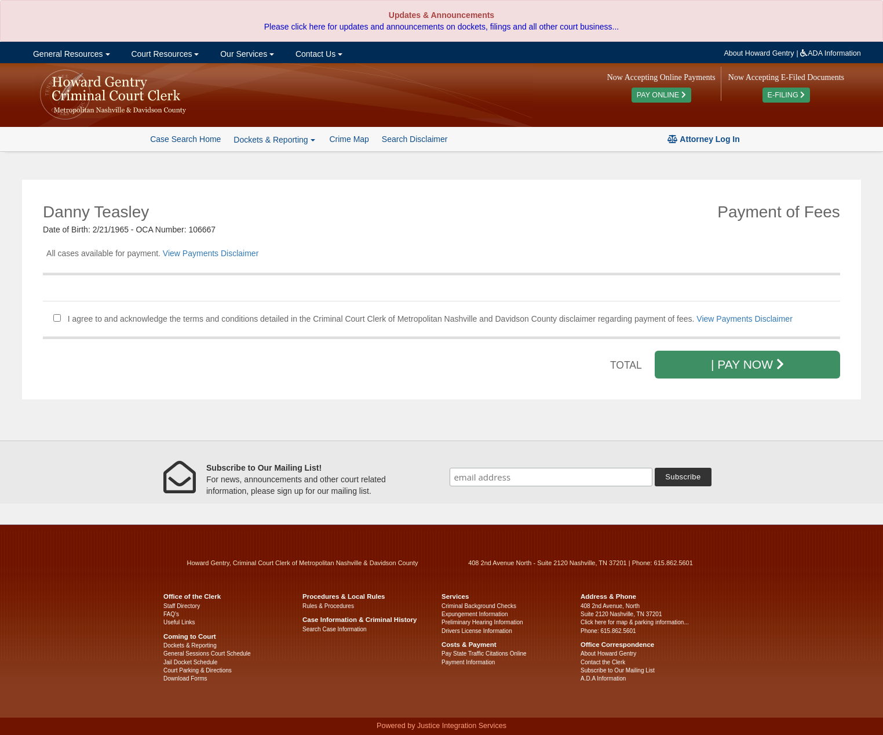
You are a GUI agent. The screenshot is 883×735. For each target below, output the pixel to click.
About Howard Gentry (759, 53)
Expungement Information (475, 614)
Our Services (246, 54)
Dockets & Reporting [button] (274, 139)
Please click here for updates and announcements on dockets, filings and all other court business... (441, 26)
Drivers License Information (477, 631)
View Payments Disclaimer (210, 253)
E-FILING (786, 95)
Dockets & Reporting (190, 645)
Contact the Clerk (603, 662)
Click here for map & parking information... (635, 622)
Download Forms (185, 678)
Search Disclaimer (415, 139)
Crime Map (348, 139)
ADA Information (830, 53)
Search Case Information (334, 629)
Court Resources (164, 54)
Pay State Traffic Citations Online (484, 653)
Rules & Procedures (328, 606)
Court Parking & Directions (197, 670)
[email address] (551, 477)
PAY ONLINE (661, 95)
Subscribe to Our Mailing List (618, 670)
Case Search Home (185, 139)
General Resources (70, 54)
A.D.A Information (603, 678)
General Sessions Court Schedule (207, 653)
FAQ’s (171, 614)
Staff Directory (181, 606)
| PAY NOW (747, 364)
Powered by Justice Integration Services (441, 726)
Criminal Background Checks (479, 606)
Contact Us (317, 54)
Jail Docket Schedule (190, 662)
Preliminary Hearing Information (482, 622)
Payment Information (468, 662)
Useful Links (179, 622)
